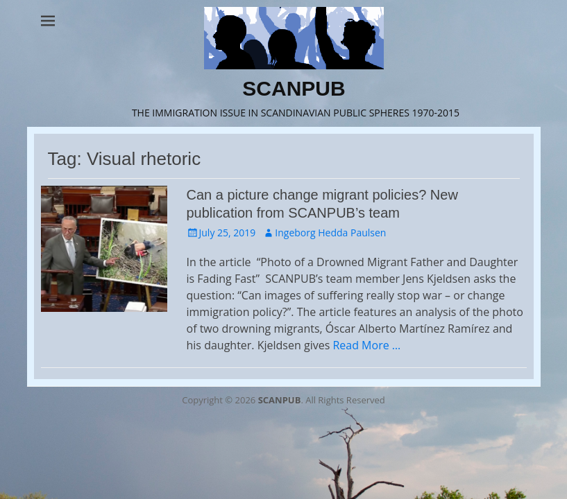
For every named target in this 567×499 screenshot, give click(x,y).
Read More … (366, 345)
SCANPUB (293, 88)
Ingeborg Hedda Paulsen (330, 232)
